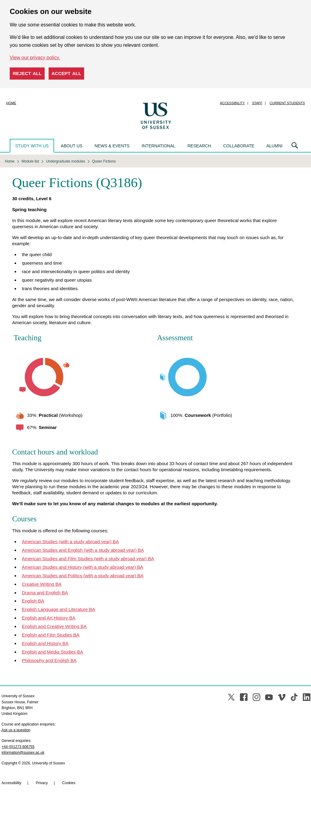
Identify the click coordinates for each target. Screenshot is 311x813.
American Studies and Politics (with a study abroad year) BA (82, 575)
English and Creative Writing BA (54, 626)
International (158, 145)
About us (71, 145)
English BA (33, 600)
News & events (111, 145)
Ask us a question (16, 730)
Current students (287, 103)
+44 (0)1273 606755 (18, 747)
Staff (257, 103)
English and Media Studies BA (52, 651)
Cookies (68, 783)
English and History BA (45, 643)
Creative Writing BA (42, 584)
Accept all (66, 73)
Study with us (32, 145)
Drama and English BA (45, 592)
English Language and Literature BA (58, 609)
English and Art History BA (48, 617)
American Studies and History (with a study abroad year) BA (82, 567)
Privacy (42, 783)
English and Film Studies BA (50, 634)
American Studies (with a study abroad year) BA (70, 541)
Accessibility (232, 103)
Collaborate (238, 145)
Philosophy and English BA (49, 660)
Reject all (27, 73)
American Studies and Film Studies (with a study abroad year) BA (88, 558)
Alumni (274, 145)
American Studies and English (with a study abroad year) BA (83, 550)
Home (11, 103)
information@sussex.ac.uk (23, 752)
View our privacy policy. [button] (35, 57)
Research (199, 145)
